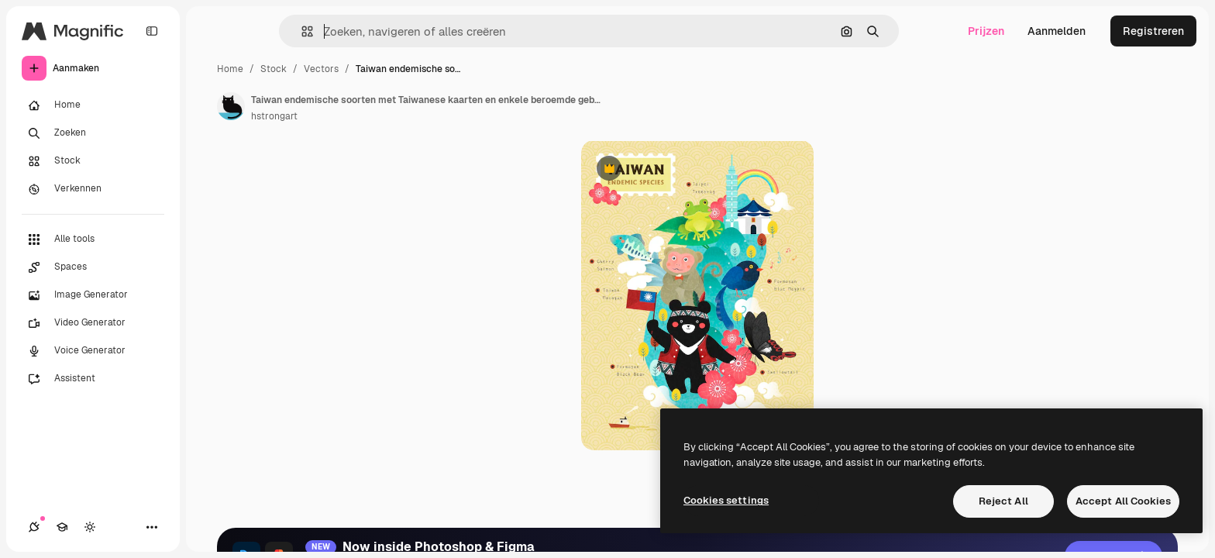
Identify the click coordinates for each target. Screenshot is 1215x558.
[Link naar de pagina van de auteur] (231, 106)
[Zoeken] (93, 133)
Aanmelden (1056, 31)
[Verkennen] (93, 189)
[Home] (93, 105)
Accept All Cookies (1123, 501)
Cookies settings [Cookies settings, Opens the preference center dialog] (726, 500)
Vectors (321, 69)
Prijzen (986, 31)
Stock (273, 69)
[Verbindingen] (34, 527)
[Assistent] (93, 379)
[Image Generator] (93, 295)
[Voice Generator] (93, 351)
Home (230, 69)
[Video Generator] (93, 323)
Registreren (1153, 31)
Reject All (1003, 501)
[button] (301, 31)
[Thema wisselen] (89, 527)
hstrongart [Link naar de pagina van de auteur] (274, 116)
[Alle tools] (93, 239)
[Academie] (62, 527)
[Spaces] (93, 267)
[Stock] (93, 161)
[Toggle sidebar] (151, 31)
